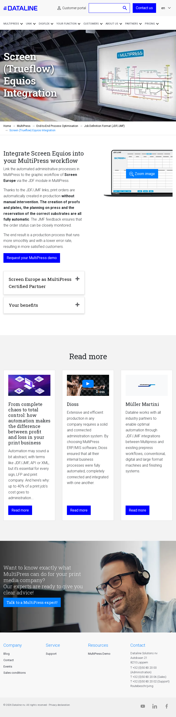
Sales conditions (14, 672)
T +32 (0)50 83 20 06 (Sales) (148, 677)
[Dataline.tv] (143, 707)
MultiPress (23, 126)
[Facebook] (167, 707)
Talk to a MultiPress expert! (32, 602)
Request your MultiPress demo (32, 258)
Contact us (144, 8)
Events (7, 666)
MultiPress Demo (99, 653)
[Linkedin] (155, 707)
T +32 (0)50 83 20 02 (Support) (150, 681)
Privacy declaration (59, 704)
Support (51, 653)
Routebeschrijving (141, 686)
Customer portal (74, 8)
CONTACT (137, 645)
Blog (6, 653)
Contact (8, 660)
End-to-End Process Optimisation (57, 126)
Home (7, 126)
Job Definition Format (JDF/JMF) (104, 126)
